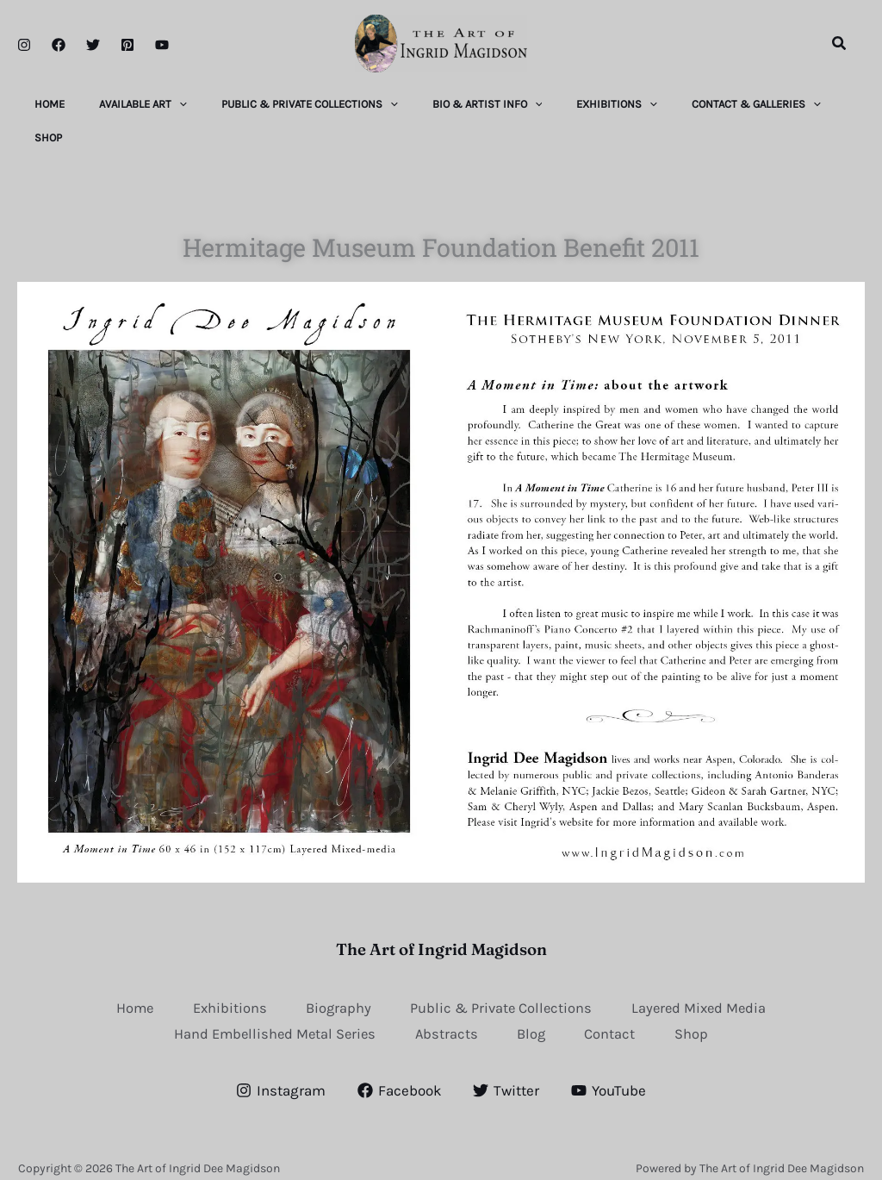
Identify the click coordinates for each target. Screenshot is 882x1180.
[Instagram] (24, 45)
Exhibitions (224, 988)
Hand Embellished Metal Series (269, 1016)
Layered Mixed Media (707, 988)
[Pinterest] (127, 45)
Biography (336, 988)
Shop (700, 1016)
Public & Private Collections (504, 988)
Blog (534, 1016)
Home (125, 988)
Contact (616, 1016)
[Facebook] (58, 45)
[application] (189, 101)
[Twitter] (93, 45)
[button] (840, 44)
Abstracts (446, 1016)
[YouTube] (162, 45)
